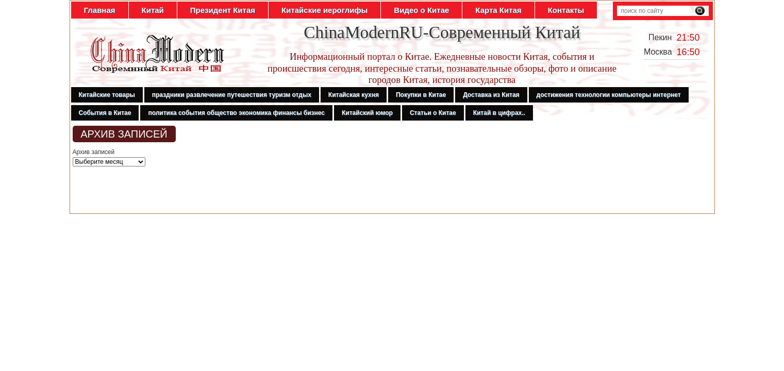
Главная (99, 10)
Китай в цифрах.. (499, 112)
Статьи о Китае (433, 112)
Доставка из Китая (491, 94)
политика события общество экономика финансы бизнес (236, 112)
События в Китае (105, 112)
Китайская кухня (353, 94)
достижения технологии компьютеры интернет (609, 94)
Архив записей (94, 152)
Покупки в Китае (421, 94)
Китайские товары (107, 94)
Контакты (566, 10)
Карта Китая (498, 10)
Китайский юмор (367, 112)
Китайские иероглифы (324, 10)
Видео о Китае (421, 10)
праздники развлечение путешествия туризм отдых (231, 94)
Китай (153, 10)
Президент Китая (222, 10)
